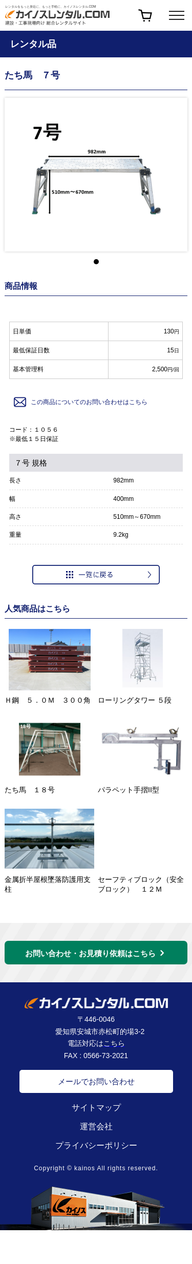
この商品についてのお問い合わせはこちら (79, 402)
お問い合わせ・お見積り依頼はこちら (90, 953)
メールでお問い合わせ (96, 1081)
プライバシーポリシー (96, 1145)
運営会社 (96, 1126)
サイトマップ (96, 1107)
